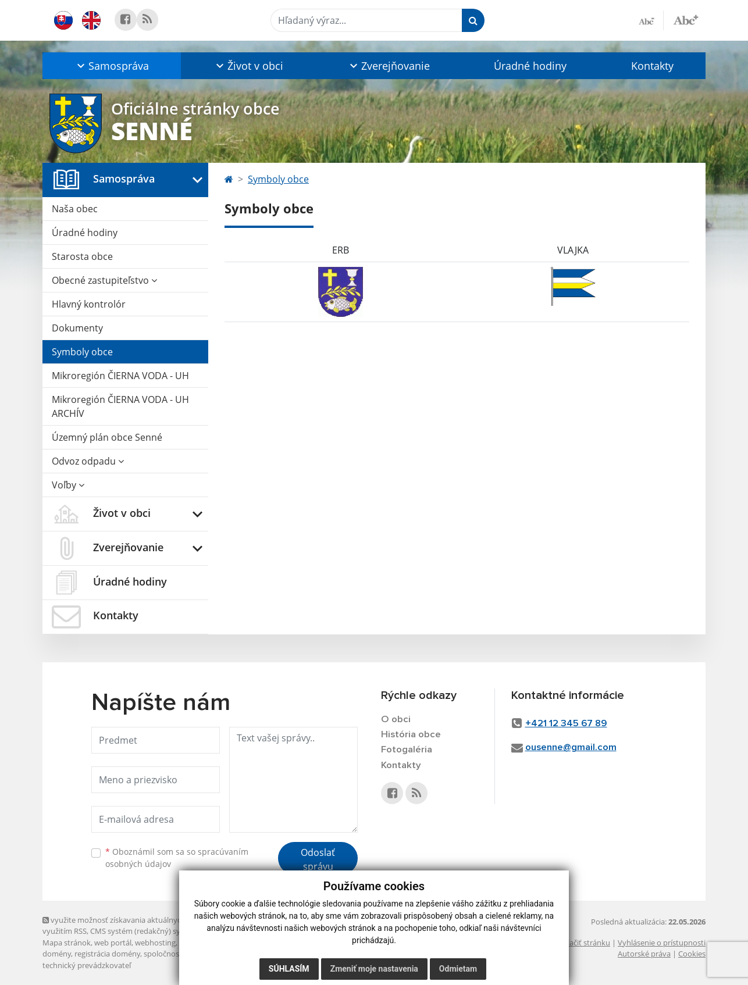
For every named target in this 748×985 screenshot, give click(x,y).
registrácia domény (107, 953)
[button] (111, 65)
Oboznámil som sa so (176, 857)
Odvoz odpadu (88, 461)
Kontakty (652, 66)
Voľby (68, 485)
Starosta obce (82, 256)
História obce (411, 735)
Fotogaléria (406, 750)
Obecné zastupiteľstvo (104, 280)
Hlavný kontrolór (89, 304)
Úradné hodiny (530, 66)
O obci (396, 720)
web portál (112, 942)
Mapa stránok (66, 942)
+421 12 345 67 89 (566, 724)
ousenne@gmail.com (571, 747)
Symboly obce (82, 351)
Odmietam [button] (458, 968)
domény (56, 953)
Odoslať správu (318, 859)
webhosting (155, 942)
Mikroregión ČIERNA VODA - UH (120, 375)
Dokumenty (77, 328)
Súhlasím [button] (289, 968)
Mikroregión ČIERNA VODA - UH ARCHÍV (120, 406)
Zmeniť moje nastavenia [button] (374, 968)
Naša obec (75, 208)
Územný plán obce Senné (107, 437)
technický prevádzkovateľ (86, 965)
